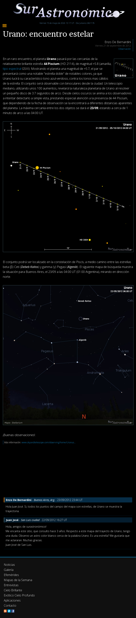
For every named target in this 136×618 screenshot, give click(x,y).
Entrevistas (11, 585)
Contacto (10, 605)
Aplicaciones (12, 600)
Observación (124, 48)
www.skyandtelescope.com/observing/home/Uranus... (49, 442)
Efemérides (11, 575)
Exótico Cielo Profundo (19, 595)
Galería (8, 570)
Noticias (9, 565)
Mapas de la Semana (18, 580)
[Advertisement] (68, 470)
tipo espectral (12, 69)
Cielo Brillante (13, 590)
